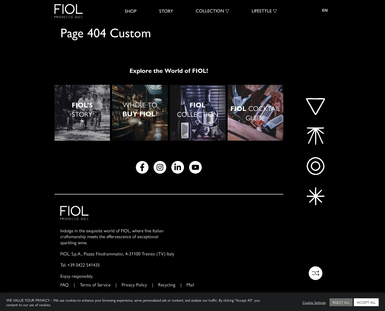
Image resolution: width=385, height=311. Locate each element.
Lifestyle (262, 11)
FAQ (64, 284)
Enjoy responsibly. (76, 276)
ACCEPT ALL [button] (366, 302)
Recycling (166, 284)
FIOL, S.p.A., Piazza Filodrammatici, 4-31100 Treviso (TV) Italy (117, 253)
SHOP (131, 11)
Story (166, 11)
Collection (210, 11)
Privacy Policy (134, 284)
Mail (190, 284)
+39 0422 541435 (83, 264)
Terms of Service (95, 284)
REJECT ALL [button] (341, 302)
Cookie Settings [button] (314, 302)
